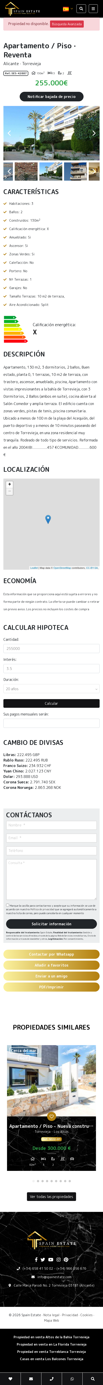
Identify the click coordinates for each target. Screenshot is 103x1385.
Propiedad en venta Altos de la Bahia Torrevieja (51, 1337)
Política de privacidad (42, 909)
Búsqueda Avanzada (67, 24)
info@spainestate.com (54, 1277)
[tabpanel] (51, 1110)
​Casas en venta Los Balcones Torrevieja (51, 1359)
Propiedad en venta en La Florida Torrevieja (51, 1344)
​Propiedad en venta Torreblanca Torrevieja (51, 1351)
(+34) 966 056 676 (71, 1268)
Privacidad (70, 1315)
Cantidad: (11, 639)
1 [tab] (33, 1181)
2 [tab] (38, 1181)
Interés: (10, 659)
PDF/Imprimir (51, 987)
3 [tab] (42, 1181)
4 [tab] (47, 1181)
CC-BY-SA (92, 568)
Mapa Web (51, 1320)
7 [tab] (61, 1181)
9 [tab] (70, 1181)
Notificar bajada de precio (52, 96)
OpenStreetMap (62, 568)
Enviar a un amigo (51, 976)
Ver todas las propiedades (51, 1196)
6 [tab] (56, 1181)
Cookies (86, 1315)
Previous (9, 133)
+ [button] (9, 484)
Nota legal (51, 1315)
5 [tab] (51, 1181)
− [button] (9, 491)
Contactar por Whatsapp (51, 954)
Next (94, 133)
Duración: (11, 679)
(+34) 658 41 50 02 (38, 1268)
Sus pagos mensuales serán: (26, 714)
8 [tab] (65, 1181)
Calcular (51, 703)
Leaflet (34, 568)
